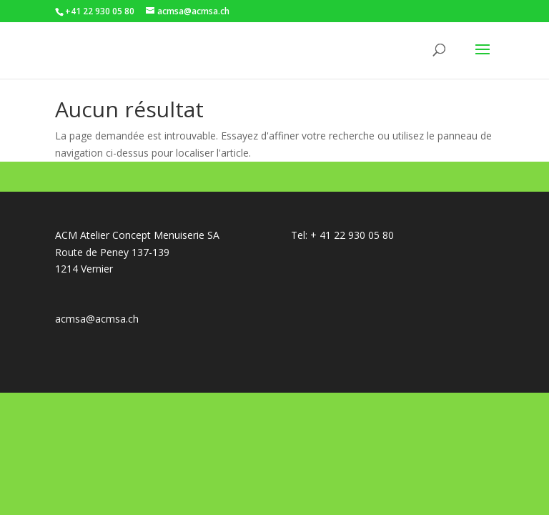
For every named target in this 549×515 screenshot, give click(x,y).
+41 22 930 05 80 (99, 11)
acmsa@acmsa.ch (97, 318)
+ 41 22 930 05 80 (352, 235)
